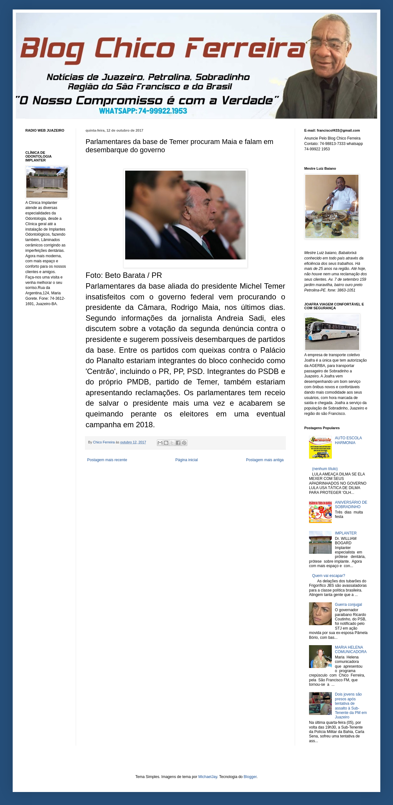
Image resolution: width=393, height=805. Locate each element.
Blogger (250, 777)
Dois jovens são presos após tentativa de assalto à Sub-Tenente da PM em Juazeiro (351, 705)
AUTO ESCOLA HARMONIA (348, 440)
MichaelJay (207, 777)
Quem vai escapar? (328, 575)
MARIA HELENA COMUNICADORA (351, 649)
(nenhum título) (325, 469)
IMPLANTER (346, 533)
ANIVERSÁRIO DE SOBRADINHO (351, 504)
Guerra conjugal (348, 604)
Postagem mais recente (107, 460)
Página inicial (186, 460)
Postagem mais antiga (265, 460)
